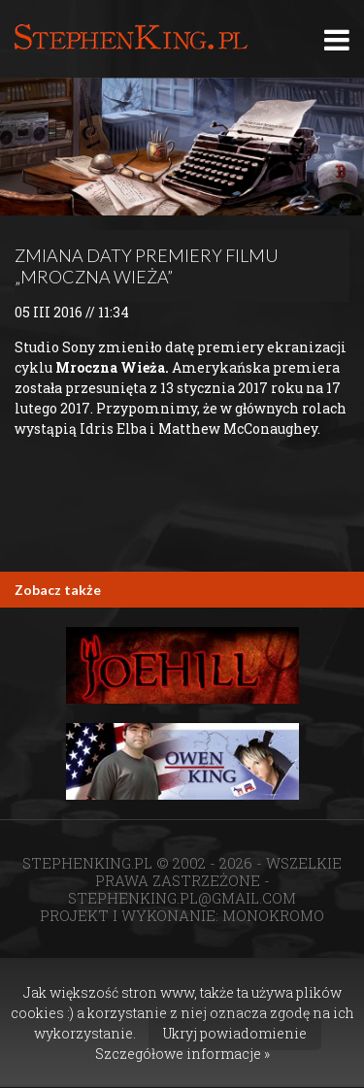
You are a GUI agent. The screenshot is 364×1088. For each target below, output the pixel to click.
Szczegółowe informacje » (182, 1053)
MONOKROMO (273, 915)
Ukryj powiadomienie (235, 1033)
